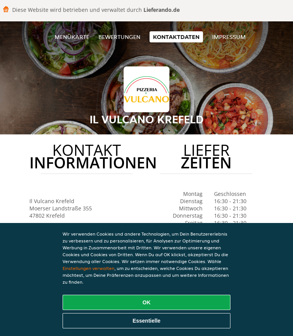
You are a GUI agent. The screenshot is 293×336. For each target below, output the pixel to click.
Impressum (229, 37)
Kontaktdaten (176, 37)
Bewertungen (119, 37)
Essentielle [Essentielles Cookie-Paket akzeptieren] (146, 321)
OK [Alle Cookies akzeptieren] (147, 302)
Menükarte (72, 37)
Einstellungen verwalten (88, 268)
